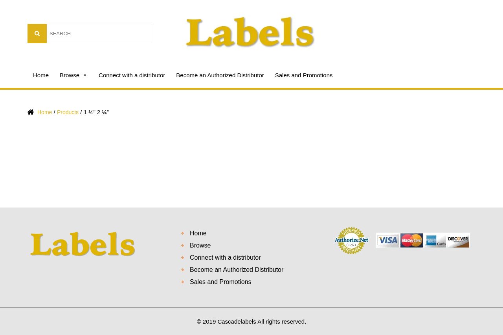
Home (41, 75)
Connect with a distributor (132, 75)
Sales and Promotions (304, 75)
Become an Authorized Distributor (220, 75)
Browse (74, 75)
